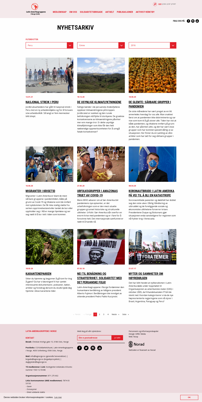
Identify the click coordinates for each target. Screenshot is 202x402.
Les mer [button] (58, 397)
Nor (159, 4)
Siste (126, 314)
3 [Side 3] (103, 314)
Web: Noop (133, 336)
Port (174, 4)
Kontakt (30, 338)
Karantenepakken (38, 273)
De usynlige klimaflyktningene (99, 102)
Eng (164, 4)
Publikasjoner (125, 12)
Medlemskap (59, 12)
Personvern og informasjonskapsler (143, 331)
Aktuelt (109, 12)
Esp (169, 4)
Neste (116, 314)
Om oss (73, 12)
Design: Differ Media (137, 334)
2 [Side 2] (99, 314)
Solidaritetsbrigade (91, 12)
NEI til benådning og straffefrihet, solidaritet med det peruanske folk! (99, 278)
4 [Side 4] (107, 314)
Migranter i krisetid (40, 191)
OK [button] (189, 397)
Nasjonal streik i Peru (42, 102)
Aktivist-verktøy (145, 12)
